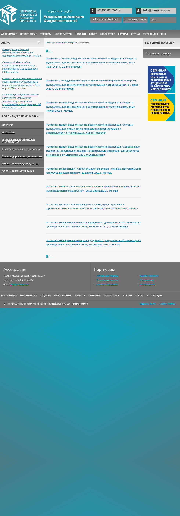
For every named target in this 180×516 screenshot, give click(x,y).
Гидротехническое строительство (21, 149)
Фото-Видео (150, 34)
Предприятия (28, 34)
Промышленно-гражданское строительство (18, 140)
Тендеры (45, 34)
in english (66, 11)
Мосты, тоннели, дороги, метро (20, 163)
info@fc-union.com (156, 10)
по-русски (53, 11)
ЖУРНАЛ (123, 34)
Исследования (147, 284)
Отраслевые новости (107, 280)
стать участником (137, 19)
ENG (163, 34)
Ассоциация (9, 34)
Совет (93, 34)
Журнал (127, 295)
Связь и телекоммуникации (18, 171)
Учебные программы (107, 284)
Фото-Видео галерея (66, 43)
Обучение (95, 295)
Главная (50, 43)
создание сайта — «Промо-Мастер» (157, 304)
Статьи (135, 34)
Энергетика (8, 132)
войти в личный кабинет (105, 19)
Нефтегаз (7, 125)
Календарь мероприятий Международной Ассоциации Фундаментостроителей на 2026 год (22, 52)
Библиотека (107, 34)
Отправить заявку (160, 53)
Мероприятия (63, 34)
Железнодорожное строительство (22, 156)
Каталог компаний (149, 276)
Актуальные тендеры (107, 276)
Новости (80, 34)
